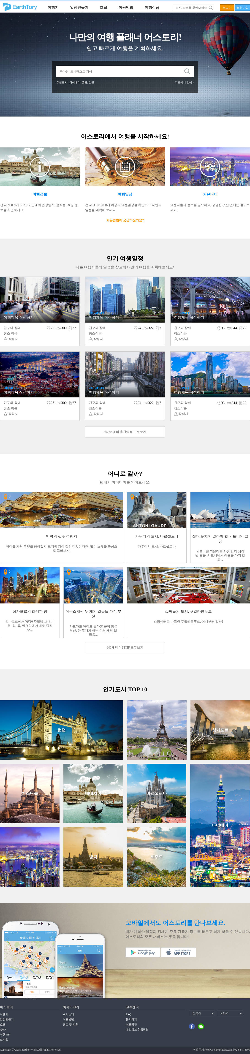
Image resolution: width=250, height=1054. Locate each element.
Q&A (3, 1029)
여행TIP (5, 1034)
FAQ (128, 1014)
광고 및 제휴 (70, 1024)
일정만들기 (79, 7)
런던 (91, 82)
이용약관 (131, 1024)
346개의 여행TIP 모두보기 (125, 647)
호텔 (103, 7)
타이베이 (74, 82)
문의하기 (131, 1019)
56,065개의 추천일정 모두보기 (125, 432)
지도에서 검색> (184, 82)
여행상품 (152, 7)
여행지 (53, 7)
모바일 (4, 1039)
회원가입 (243, 7)
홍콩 (84, 82)
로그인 (227, 7)
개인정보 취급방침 (137, 1029)
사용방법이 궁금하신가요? (125, 220)
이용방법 (126, 7)
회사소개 (68, 1014)
